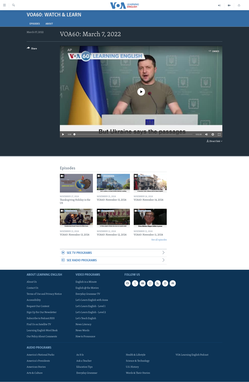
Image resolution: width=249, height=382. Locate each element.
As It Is (80, 355)
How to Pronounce (85, 336)
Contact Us (32, 288)
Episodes (35, 24)
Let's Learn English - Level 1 (90, 306)
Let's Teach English (86, 318)
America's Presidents (38, 361)
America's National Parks (40, 355)
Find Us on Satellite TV (39, 324)
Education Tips (84, 367)
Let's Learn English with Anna (92, 300)
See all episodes (159, 240)
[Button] (32, 49)
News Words (82, 330)
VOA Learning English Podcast (192, 355)
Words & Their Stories (138, 373)
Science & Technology (137, 361)
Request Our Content (38, 306)
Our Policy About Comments (42, 336)
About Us (32, 282)
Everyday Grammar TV (88, 294)
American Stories (36, 367)
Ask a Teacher (84, 361)
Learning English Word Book (42, 330)
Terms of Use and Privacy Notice (44, 294)
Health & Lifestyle (135, 355)
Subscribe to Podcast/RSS (41, 318)
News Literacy (83, 324)
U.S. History (132, 367)
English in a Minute (86, 282)
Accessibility (34, 300)
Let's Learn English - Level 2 (91, 312)
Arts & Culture (35, 373)
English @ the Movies (87, 288)
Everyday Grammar (86, 373)
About (49, 24)
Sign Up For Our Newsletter (42, 312)
